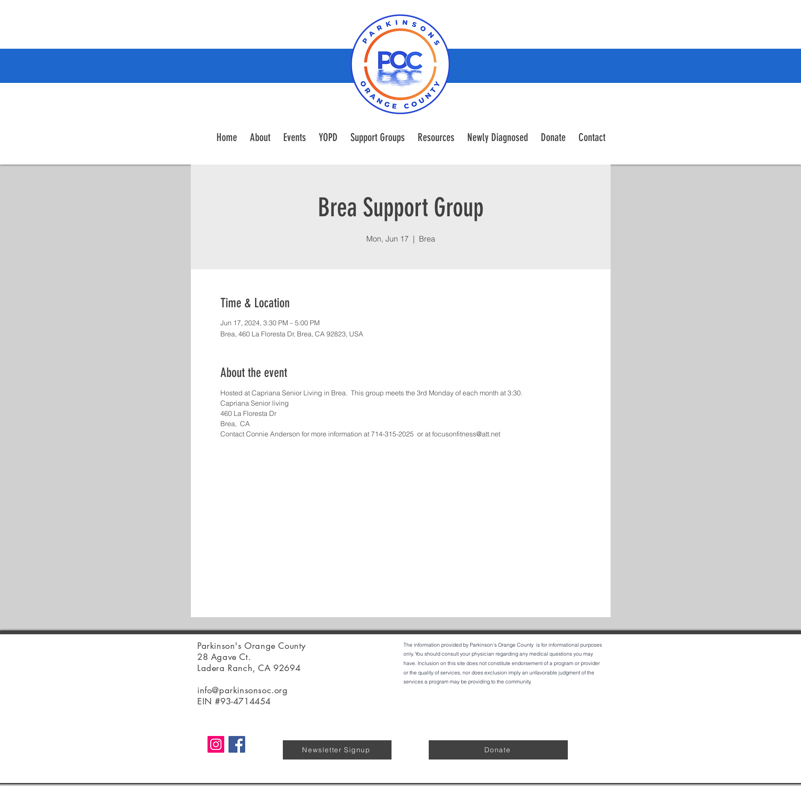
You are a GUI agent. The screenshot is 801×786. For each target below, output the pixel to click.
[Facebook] (236, 744)
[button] (436, 138)
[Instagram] (216, 744)
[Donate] (498, 750)
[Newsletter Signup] (337, 750)
